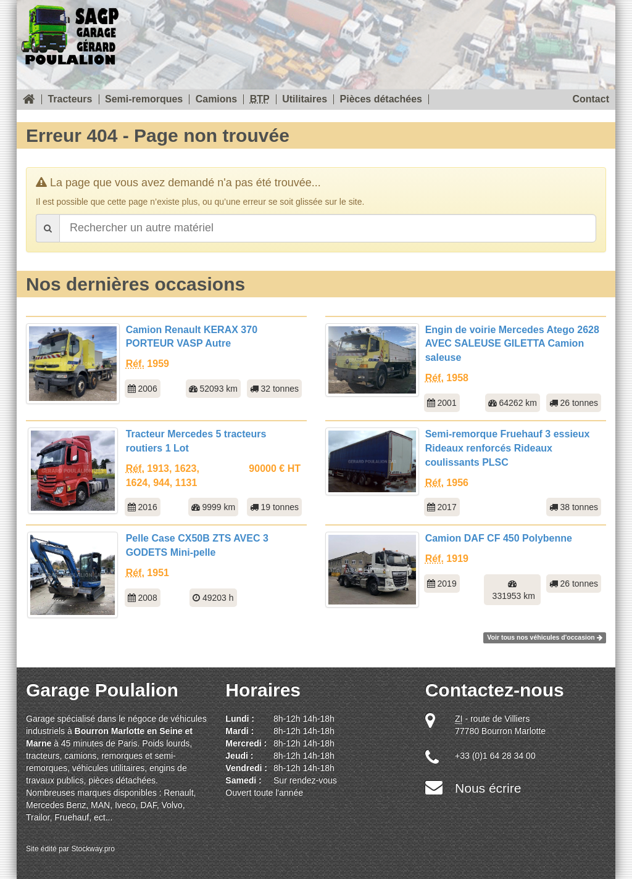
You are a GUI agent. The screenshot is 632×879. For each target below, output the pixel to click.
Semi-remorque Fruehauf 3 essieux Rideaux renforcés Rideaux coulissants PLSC (507, 448)
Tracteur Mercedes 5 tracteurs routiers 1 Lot (196, 441)
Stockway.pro (93, 848)
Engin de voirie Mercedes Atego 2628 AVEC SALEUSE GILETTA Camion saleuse (512, 343)
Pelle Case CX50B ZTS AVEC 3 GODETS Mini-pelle (197, 545)
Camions (217, 99)
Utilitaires (304, 99)
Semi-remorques (144, 99)
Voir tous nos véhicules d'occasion (544, 637)
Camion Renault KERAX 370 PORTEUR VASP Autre (191, 336)
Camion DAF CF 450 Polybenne (498, 538)
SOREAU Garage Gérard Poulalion (70, 32)
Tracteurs (70, 99)
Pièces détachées (381, 99)
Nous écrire (488, 788)
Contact (590, 99)
